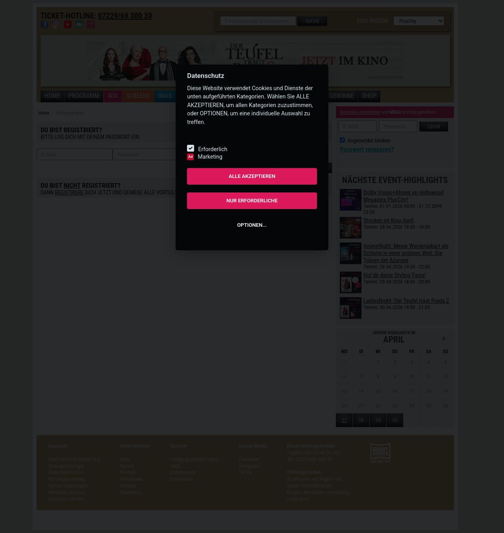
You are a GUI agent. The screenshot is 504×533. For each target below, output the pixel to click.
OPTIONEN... (252, 225)
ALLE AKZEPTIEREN (252, 176)
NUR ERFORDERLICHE (252, 201)
